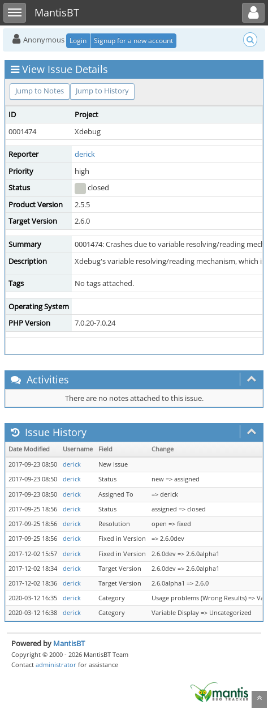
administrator (56, 664)
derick (85, 154)
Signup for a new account (133, 40)
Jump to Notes (39, 91)
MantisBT (69, 643)
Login (78, 40)
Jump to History (102, 91)
